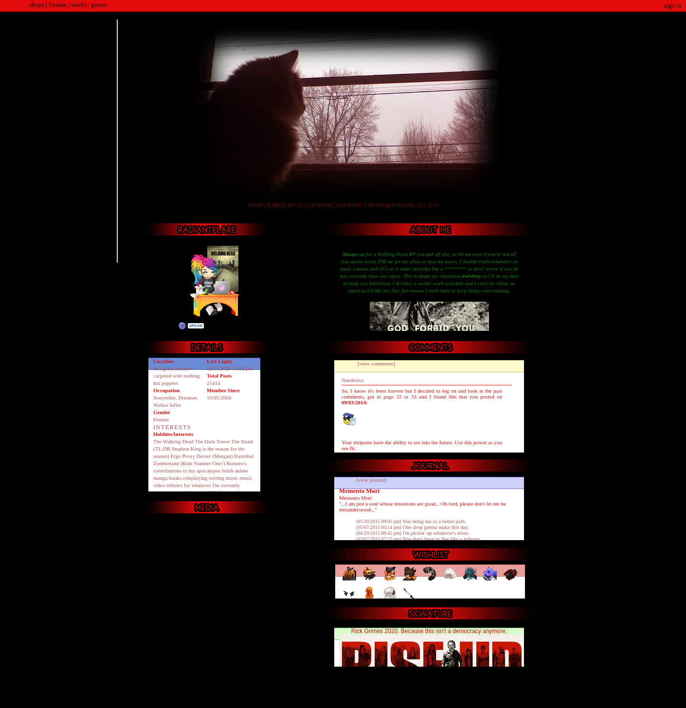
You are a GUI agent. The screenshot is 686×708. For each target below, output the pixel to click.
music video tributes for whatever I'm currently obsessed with (203, 485)
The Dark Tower (212, 441)
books (175, 478)
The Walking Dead (173, 441)
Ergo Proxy (183, 456)
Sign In (672, 5)
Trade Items (235, 337)
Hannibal (243, 456)
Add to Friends (210, 337)
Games (99, 4)
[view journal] (371, 480)
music (232, 478)
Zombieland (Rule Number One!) (189, 463)
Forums (58, 4)
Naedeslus (352, 380)
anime (241, 470)
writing (216, 478)
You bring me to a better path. (411, 521)
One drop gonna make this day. (412, 527)
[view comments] (376, 363)
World (78, 4)
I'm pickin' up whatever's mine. (412, 533)
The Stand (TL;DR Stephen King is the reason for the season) (203, 448)
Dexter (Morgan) (215, 456)
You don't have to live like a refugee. (418, 539)
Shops (36, 4)
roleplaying (195, 478)
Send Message (223, 337)
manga (160, 478)
